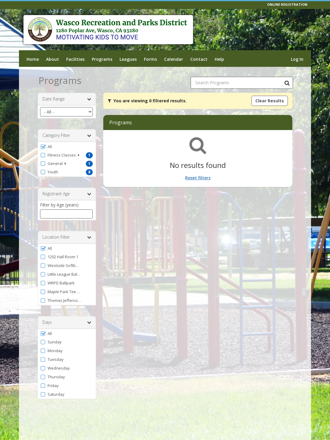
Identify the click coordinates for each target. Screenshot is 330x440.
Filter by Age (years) (59, 205)
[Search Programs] (287, 83)
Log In (297, 59)
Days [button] (66, 322)
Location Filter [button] (66, 237)
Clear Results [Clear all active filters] (269, 101)
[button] (67, 146)
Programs (102, 59)
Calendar (173, 59)
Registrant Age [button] (66, 194)
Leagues (128, 59)
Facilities (75, 59)
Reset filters (197, 178)
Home (32, 59)
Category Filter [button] (66, 135)
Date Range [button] (66, 99)
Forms (150, 59)
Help (219, 59)
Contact (198, 59)
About (52, 59)
